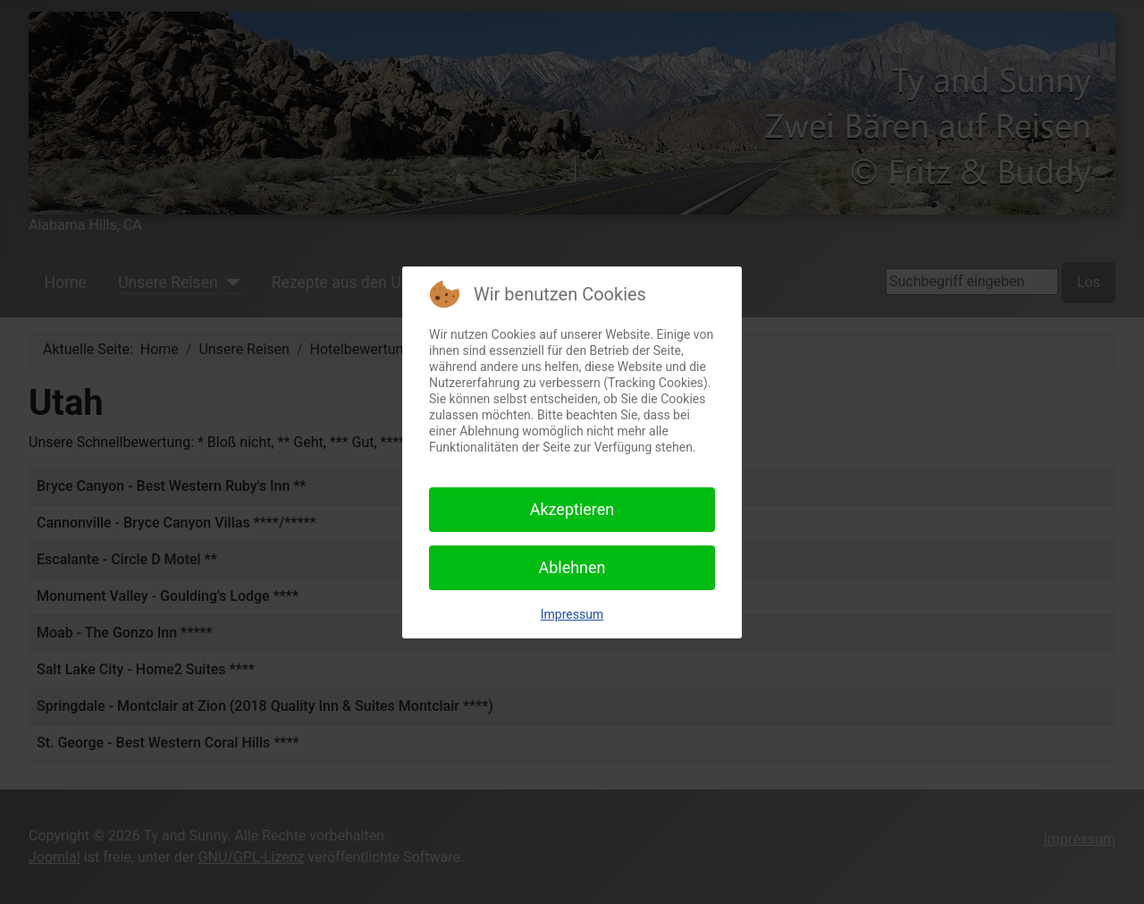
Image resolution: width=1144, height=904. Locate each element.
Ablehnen (571, 567)
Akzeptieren (572, 509)
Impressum (572, 614)
